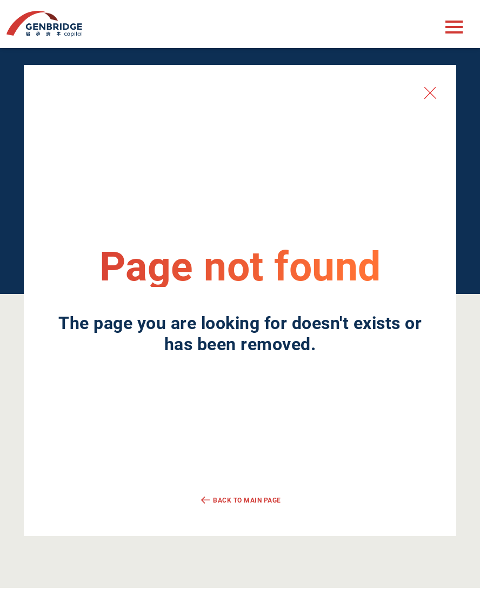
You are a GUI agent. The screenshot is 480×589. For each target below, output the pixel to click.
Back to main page (247, 500)
